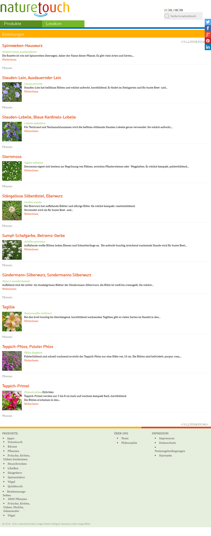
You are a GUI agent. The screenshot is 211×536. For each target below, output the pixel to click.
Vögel (11, 482)
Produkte (12, 24)
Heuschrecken (17, 463)
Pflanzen (13, 451)
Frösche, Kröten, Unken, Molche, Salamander (16, 507)
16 (203, 41)
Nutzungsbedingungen (170, 451)
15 (199, 41)
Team (125, 438)
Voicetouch (15, 442)
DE (165, 10)
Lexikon (53, 24)
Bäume (12, 446)
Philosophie (129, 443)
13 (191, 41)
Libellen (13, 468)
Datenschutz (167, 443)
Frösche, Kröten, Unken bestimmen (16, 457)
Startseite (165, 455)
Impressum (166, 438)
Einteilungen (13, 34)
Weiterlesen (9, 59)
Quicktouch (15, 486)
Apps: (11, 438)
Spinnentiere (16, 477)
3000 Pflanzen (17, 499)
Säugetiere (15, 473)
